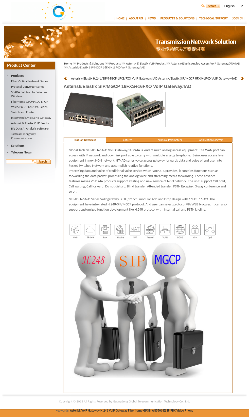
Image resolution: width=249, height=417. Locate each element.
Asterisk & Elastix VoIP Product (31, 123)
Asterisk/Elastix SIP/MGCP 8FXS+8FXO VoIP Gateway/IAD (197, 78)
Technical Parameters (169, 140)
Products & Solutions (177, 18)
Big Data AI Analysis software (30, 128)
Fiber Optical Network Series (29, 81)
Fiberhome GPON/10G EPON (30, 101)
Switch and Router (23, 112)
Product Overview (85, 140)
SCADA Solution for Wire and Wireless (29, 94)
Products (115, 63)
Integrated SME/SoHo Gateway (31, 117)
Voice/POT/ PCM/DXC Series (29, 107)
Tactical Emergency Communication (23, 136)
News (151, 18)
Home (120, 18)
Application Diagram (211, 140)
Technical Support (213, 18)
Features (127, 140)
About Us (136, 18)
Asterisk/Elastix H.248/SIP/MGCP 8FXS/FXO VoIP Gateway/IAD (114, 78)
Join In (237, 18)
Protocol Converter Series (27, 86)
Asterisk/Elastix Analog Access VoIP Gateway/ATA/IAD (205, 63)
